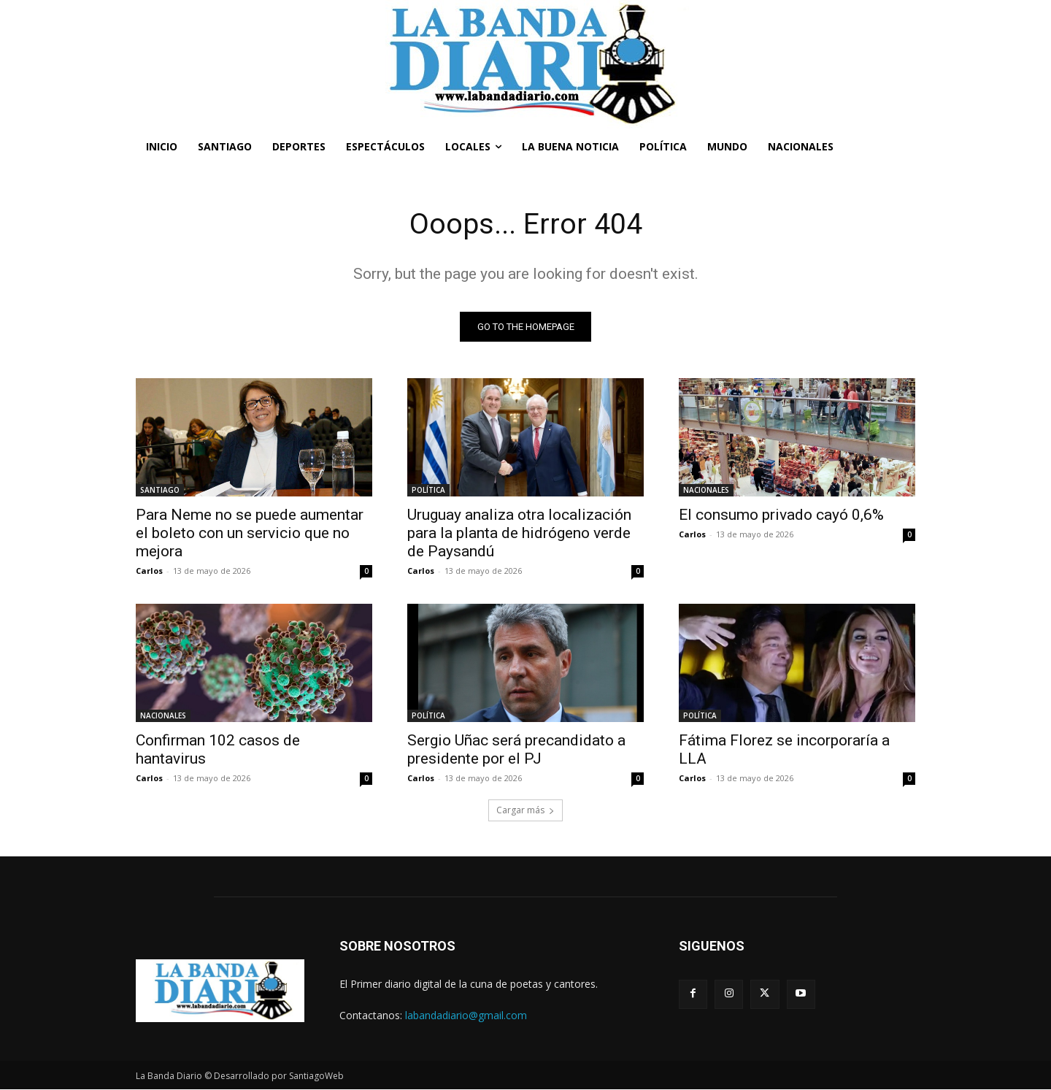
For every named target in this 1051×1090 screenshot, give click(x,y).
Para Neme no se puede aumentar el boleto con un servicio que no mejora (249, 534)
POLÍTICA (428, 490)
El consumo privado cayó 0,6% (781, 515)
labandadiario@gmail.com (466, 1016)
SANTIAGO (160, 490)
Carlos (149, 571)
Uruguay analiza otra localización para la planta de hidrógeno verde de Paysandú (519, 534)
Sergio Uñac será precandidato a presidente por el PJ (516, 750)
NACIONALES (706, 490)
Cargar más (525, 811)
